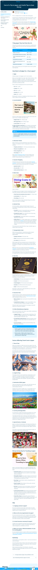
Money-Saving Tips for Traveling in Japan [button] (4, 23)
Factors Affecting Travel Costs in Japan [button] (5, 20)
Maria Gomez (21, 11)
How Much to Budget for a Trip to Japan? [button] (5, 17)
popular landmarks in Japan (20, 154)
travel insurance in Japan (31, 295)
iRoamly (22, 220)
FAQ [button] (1, 25)
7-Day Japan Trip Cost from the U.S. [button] (5, 15)
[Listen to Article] (25, 13)
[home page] (18, 1)
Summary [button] (2, 27)
